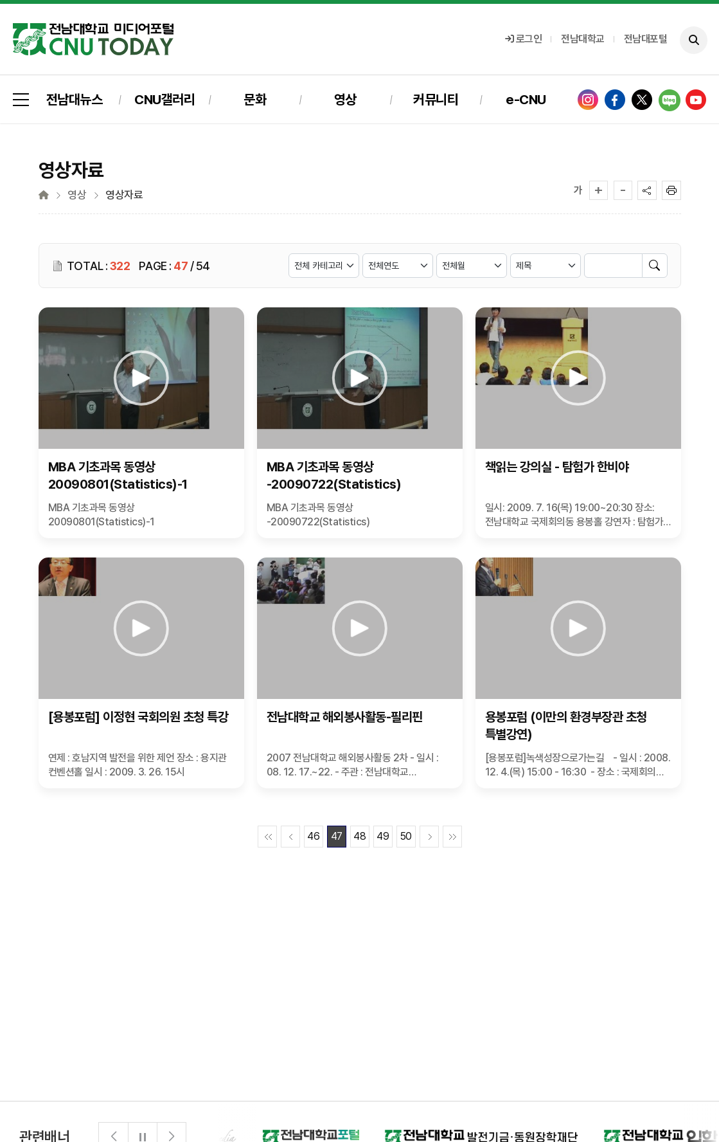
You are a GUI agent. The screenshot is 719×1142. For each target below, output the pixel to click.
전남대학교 (583, 39)
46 (313, 836)
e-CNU (526, 99)
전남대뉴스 (74, 99)
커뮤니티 (435, 99)
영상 (345, 99)
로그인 (523, 39)
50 (406, 836)
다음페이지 (429, 836)
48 (359, 836)
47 (336, 836)
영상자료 (124, 195)
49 (383, 836)
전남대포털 (646, 39)
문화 (255, 99)
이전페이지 (290, 836)
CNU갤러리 (164, 99)
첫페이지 (267, 836)
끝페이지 (452, 836)
